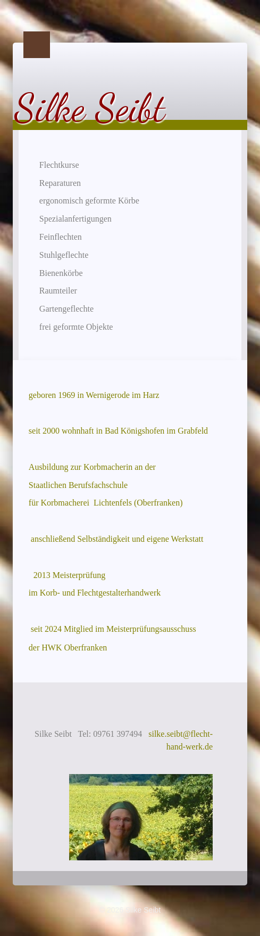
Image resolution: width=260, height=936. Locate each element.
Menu (36, 44)
